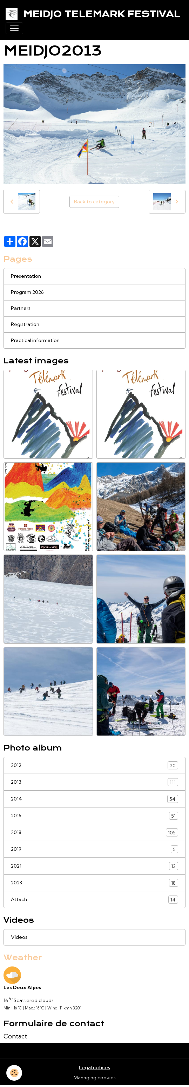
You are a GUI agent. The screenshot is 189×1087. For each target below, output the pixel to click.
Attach (94, 900)
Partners (21, 308)
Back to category (94, 201)
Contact (15, 1036)
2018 (94, 832)
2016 (94, 816)
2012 (94, 765)
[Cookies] (14, 1073)
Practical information (35, 340)
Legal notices (94, 1067)
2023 (94, 883)
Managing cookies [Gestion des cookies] (95, 1077)
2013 (94, 782)
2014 (94, 799)
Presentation (26, 276)
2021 (94, 866)
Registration (25, 324)
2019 (94, 849)
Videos (19, 937)
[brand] (92, 14)
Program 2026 (27, 292)
